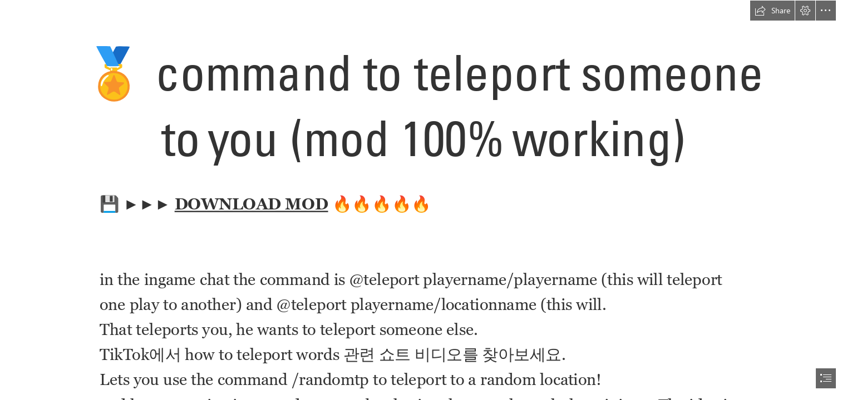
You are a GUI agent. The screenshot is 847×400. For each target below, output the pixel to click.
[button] (772, 11)
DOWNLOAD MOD (251, 203)
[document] (423, 200)
